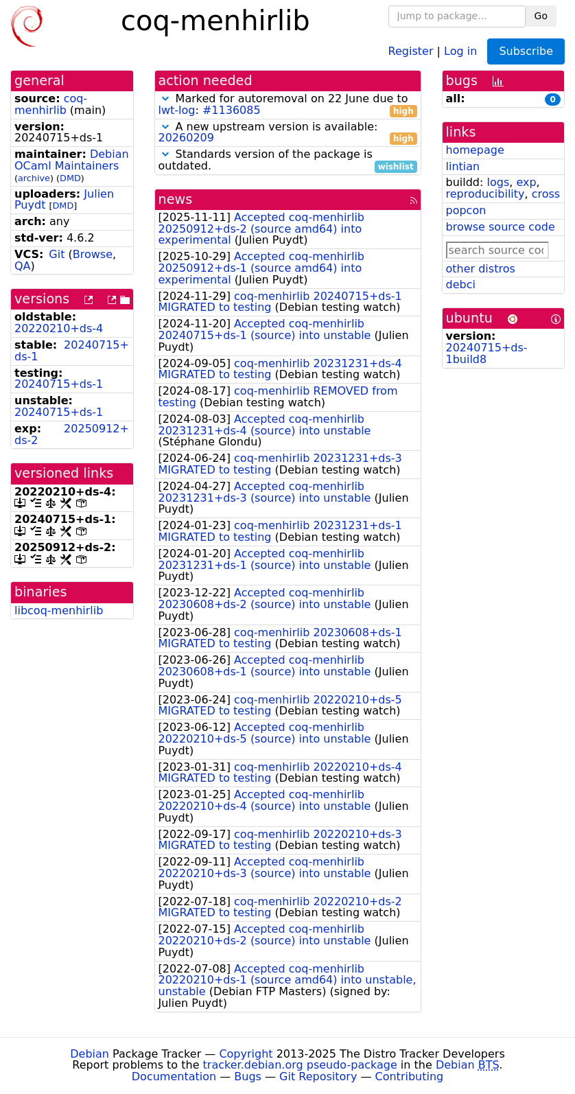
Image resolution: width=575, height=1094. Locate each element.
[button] (165, 98)
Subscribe (526, 51)
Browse (93, 254)
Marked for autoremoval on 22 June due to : (288, 105)
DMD (70, 178)
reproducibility (485, 193)
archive (34, 178)
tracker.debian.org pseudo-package (300, 1064)
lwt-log (177, 110)
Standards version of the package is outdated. (288, 160)
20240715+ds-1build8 (487, 353)
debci (461, 284)
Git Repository (318, 1076)
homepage (475, 149)
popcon (466, 210)
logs (497, 182)
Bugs (247, 1076)
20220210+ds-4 (58, 328)
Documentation (174, 1076)
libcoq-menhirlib (58, 610)
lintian (463, 166)
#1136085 (231, 110)
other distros (480, 268)
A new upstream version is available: (288, 133)
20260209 (186, 137)
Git (56, 254)
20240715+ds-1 (71, 350)
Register (411, 50)
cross (546, 193)
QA (22, 265)
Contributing (409, 1076)
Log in (460, 50)
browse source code (500, 226)
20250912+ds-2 (71, 434)
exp (526, 182)
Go (541, 15)
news (176, 199)
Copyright (245, 1053)
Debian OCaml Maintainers (71, 160)
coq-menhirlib (50, 104)
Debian (89, 1053)
